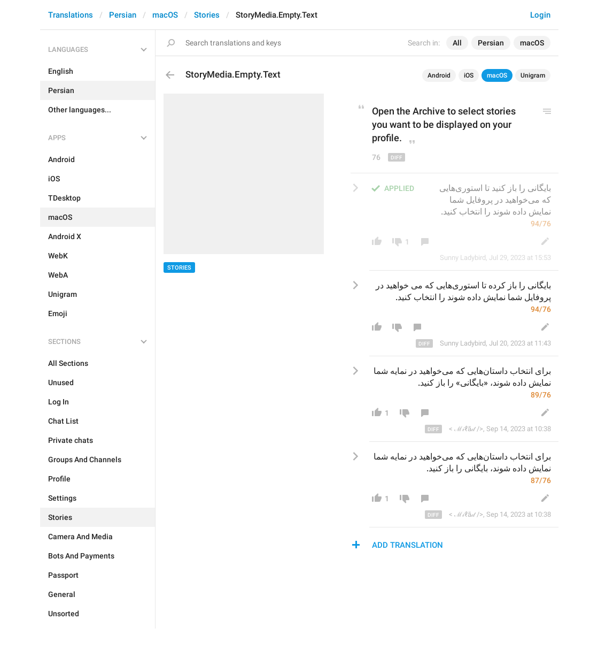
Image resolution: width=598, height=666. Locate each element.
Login (540, 15)
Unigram (533, 75)
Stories (207, 15)
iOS (468, 75)
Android (439, 75)
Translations (70, 15)
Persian (122, 15)
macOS (165, 15)
